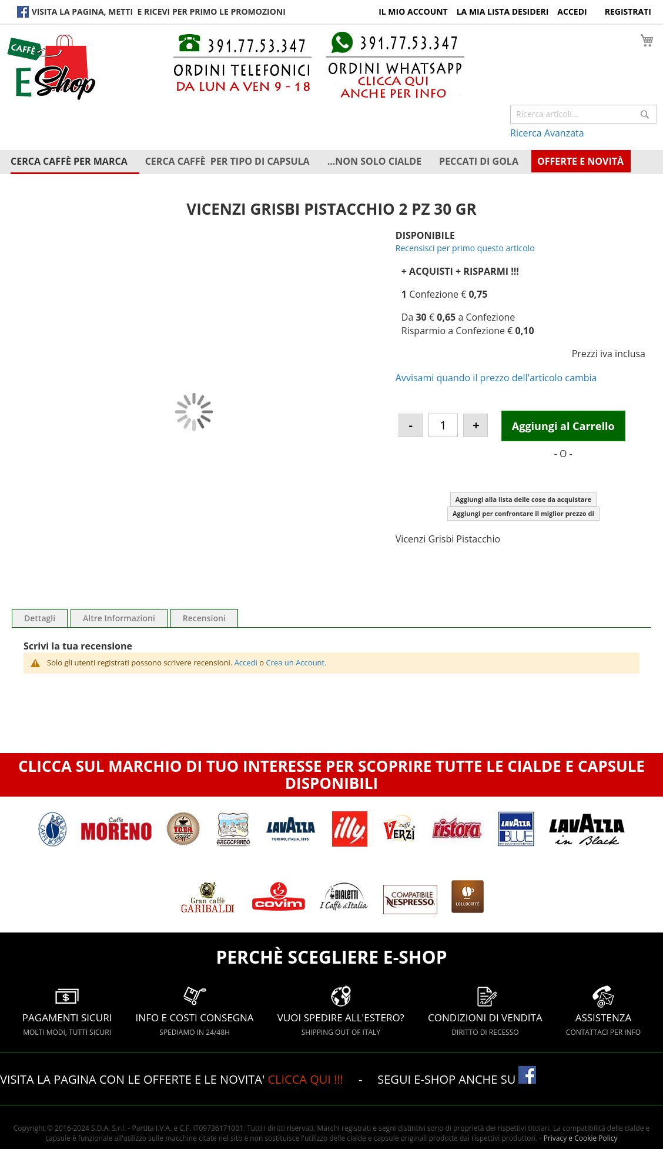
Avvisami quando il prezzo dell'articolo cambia (496, 377)
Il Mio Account (413, 11)
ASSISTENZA (603, 1010)
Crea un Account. (296, 662)
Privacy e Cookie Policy (581, 1138)
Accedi (572, 11)
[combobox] (583, 114)
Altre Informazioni (119, 618)
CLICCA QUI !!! (306, 1079)
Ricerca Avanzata (547, 132)
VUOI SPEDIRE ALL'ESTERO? (340, 1010)
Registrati (628, 11)
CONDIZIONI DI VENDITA (485, 1010)
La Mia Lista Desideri (503, 11)
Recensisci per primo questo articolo (465, 248)
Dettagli (39, 618)
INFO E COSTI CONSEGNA (195, 1010)
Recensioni (204, 618)
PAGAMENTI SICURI (67, 1010)
